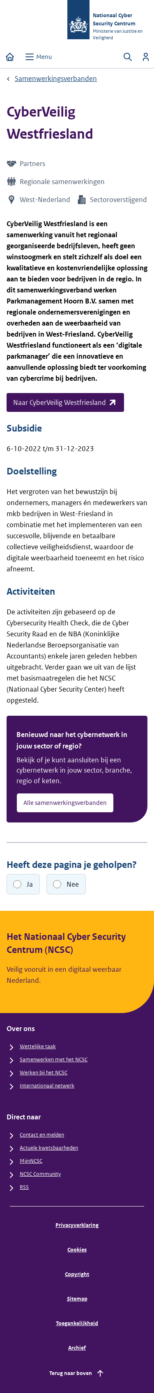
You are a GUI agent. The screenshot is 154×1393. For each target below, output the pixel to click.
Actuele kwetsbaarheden (49, 1147)
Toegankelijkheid (77, 1323)
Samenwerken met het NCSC (53, 1059)
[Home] (10, 57)
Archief (77, 1347)
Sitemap (77, 1298)
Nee (73, 884)
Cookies (77, 1249)
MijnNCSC (31, 1160)
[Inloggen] (146, 57)
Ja (30, 884)
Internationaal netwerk (47, 1085)
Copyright (77, 1274)
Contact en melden (42, 1134)
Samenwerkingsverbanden (56, 78)
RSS (24, 1187)
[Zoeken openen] (128, 57)
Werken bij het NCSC (43, 1072)
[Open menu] (38, 57)
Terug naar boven (77, 1373)
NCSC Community (40, 1174)
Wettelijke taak (38, 1046)
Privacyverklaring (77, 1225)
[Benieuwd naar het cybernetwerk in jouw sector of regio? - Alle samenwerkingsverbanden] (77, 769)
